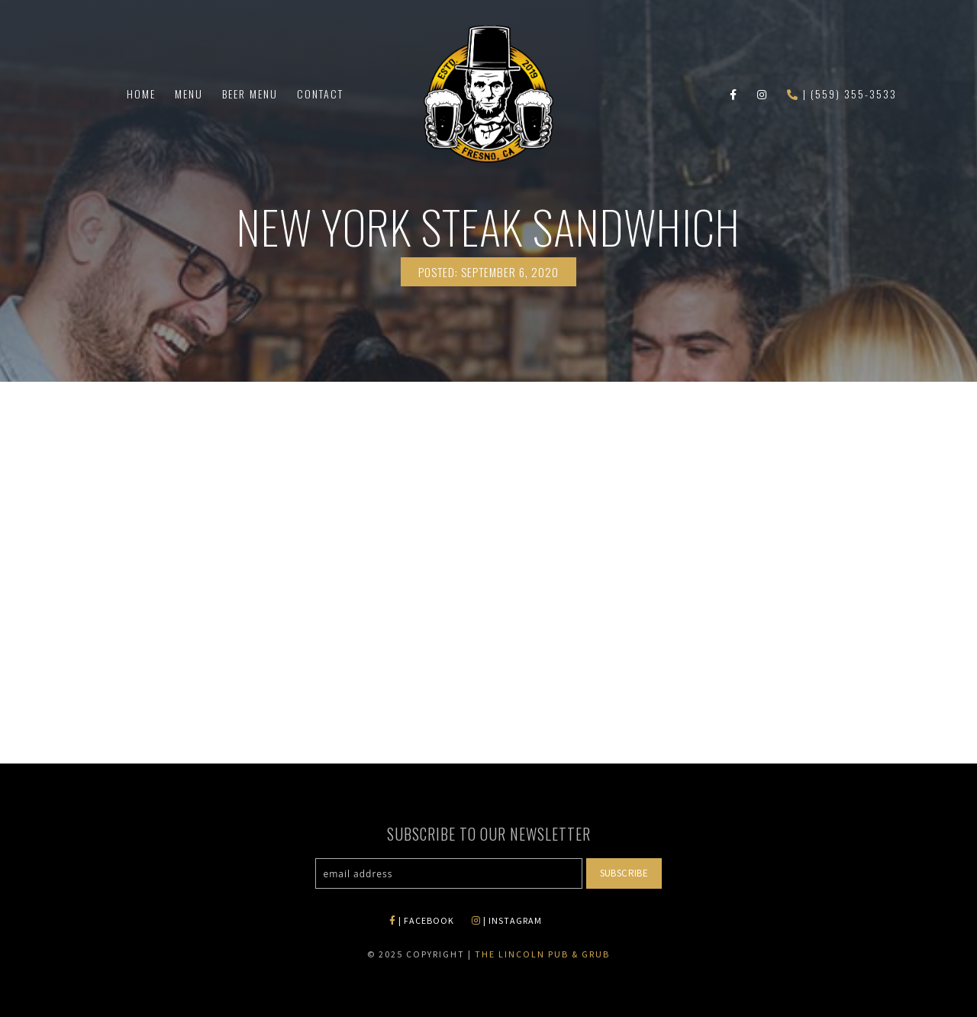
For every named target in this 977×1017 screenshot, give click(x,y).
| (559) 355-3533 (842, 94)
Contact (320, 94)
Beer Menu (250, 94)
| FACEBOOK (421, 920)
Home (141, 94)
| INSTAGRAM (507, 920)
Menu (189, 94)
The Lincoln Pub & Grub (542, 954)
